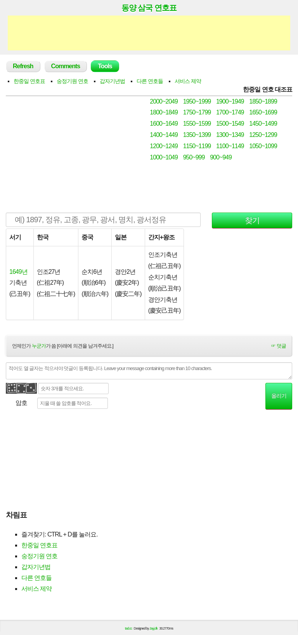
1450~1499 (263, 123)
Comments (65, 66)
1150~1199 (197, 146)
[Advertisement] (149, 33)
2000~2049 (164, 101)
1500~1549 (230, 123)
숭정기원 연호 (72, 81)
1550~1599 (197, 123)
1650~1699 (263, 112)
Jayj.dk (153, 628)
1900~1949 (230, 101)
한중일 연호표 (29, 81)
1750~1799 (197, 112)
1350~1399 (197, 134)
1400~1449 (164, 134)
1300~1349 (230, 134)
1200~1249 (164, 146)
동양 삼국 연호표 (149, 7)
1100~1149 (230, 146)
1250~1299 (263, 134)
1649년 (18, 271)
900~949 (221, 157)
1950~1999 (197, 101)
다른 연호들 (150, 81)
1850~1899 (263, 101)
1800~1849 (164, 112)
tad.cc (128, 628)
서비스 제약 (188, 81)
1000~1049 (164, 157)
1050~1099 (263, 146)
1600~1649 (164, 123)
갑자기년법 (112, 81)
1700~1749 (230, 112)
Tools (105, 66)
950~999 (194, 157)
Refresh (23, 66)
